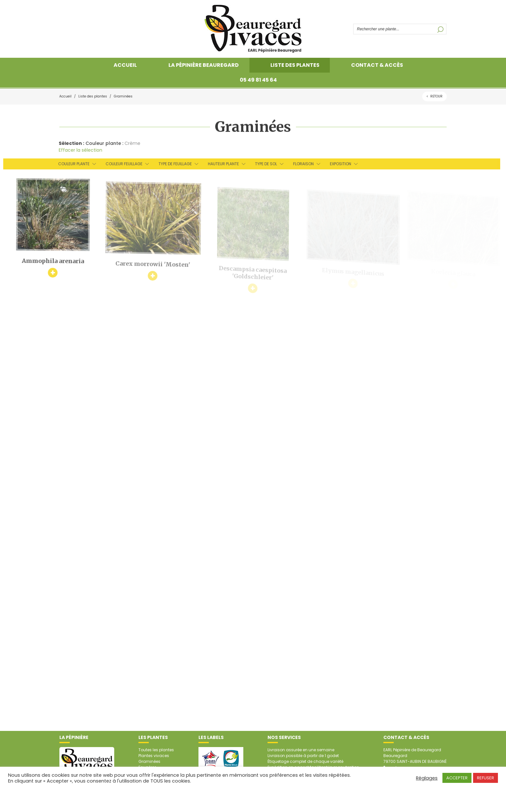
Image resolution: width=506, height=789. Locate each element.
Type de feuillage (172, 164)
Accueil (125, 65)
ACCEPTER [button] (457, 778)
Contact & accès (377, 65)
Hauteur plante (220, 164)
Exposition (338, 164)
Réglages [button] (427, 778)
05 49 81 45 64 (258, 80)
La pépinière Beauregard (203, 65)
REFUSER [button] (485, 778)
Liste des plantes (294, 65)
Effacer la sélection (79, 150)
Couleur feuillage (121, 164)
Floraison (300, 164)
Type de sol (263, 164)
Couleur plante (71, 164)
